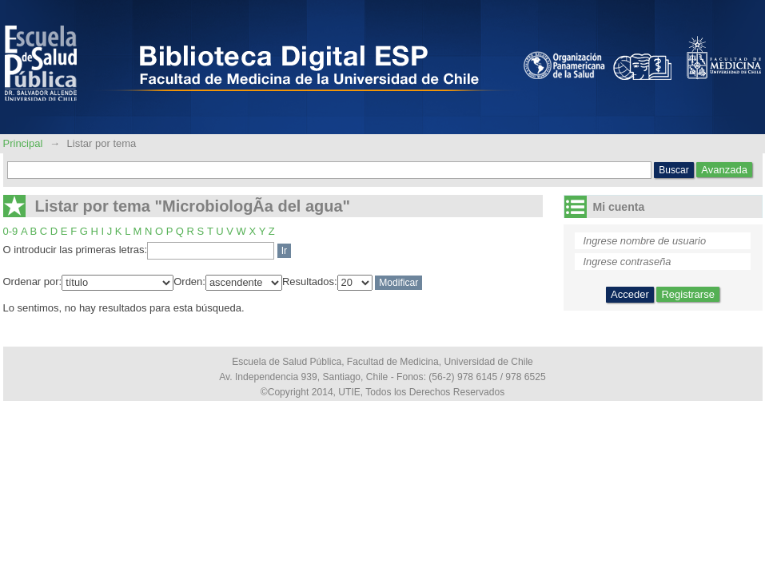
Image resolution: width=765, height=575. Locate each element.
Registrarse (687, 294)
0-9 (10, 231)
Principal (24, 143)
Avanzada (724, 170)
